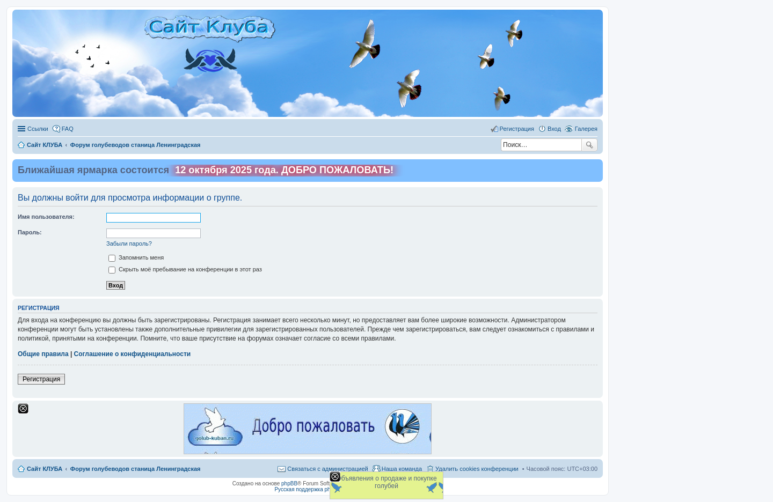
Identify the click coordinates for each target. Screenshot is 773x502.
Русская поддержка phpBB (307, 489)
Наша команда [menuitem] (402, 469)
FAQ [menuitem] (68, 129)
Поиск (589, 144)
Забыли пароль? (129, 243)
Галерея (586, 129)
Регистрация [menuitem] (517, 129)
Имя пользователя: (46, 216)
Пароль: (30, 232)
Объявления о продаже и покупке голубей (386, 482)
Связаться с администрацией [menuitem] (327, 469)
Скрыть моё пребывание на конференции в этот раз (185, 269)
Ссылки (37, 129)
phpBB (289, 483)
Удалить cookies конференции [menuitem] (477, 469)
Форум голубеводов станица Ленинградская (135, 469)
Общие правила (43, 354)
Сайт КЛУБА (44, 469)
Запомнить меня (136, 257)
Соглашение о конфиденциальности (132, 354)
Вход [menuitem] (554, 129)
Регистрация (41, 379)
